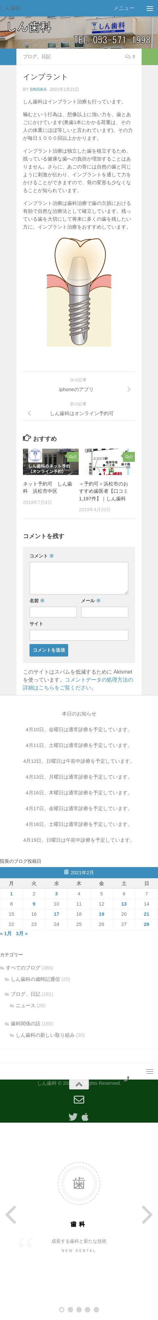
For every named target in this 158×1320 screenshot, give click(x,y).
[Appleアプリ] (84, 1117)
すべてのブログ (23, 967)
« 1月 (6, 933)
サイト (36, 623)
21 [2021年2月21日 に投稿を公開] (146, 914)
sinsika (38, 89)
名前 (37, 600)
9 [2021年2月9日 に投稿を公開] (33, 904)
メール (91, 600)
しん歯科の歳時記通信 (35, 979)
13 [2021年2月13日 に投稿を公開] (124, 904)
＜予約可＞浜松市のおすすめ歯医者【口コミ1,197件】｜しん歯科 (103, 491)
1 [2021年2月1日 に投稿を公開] (11, 893)
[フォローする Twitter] (73, 1117)
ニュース (25, 1005)
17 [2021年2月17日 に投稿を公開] (56, 914)
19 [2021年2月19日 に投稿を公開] (101, 914)
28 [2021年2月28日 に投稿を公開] (146, 924)
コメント (42, 556)
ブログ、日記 (36, 56)
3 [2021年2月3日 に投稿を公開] (56, 893)
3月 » (22, 933)
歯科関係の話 (25, 1023)
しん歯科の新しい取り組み (45, 1035)
